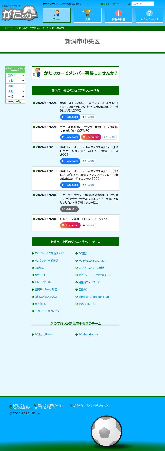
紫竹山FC (40, 275)
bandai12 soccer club (94, 296)
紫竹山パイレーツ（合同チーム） (96, 275)
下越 (11, 80)
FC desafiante (88, 334)
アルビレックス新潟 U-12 (49, 253)
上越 (11, 91)
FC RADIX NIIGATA (92, 260)
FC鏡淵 (83, 253)
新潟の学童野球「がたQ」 (51, 405)
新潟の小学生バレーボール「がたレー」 (33, 408)
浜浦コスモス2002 (46, 296)
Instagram (91, 137)
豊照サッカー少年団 (46, 289)
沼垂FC (83, 289)
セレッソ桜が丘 (43, 282)
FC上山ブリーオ (44, 334)
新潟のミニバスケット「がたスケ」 (91, 405)
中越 (11, 86)
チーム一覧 (14, 101)
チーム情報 (88, 117)
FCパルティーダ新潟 (46, 260)
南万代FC (40, 304)
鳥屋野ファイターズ (89, 282)
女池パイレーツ (87, 304)
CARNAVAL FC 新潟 (92, 267)
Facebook (70, 117)
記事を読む (69, 209)
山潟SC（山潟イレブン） (48, 311)
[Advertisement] (15, 155)
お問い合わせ (111, 4)
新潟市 (12, 75)
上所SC (39, 267)
